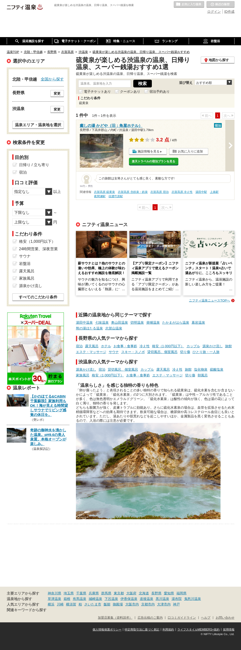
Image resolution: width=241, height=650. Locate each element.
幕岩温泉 (198, 322)
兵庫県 (94, 593)
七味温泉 (102, 322)
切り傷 (185, 352)
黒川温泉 (162, 599)
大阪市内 (132, 604)
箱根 (67, 599)
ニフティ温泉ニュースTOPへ (209, 300)
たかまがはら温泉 (175, 322)
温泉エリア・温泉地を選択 (38, 125)
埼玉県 (69, 593)
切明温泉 (137, 322)
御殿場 (118, 604)
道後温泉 (146, 599)
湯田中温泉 (84, 322)
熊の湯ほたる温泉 (89, 328)
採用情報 (228, 629)
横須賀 (71, 604)
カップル (193, 346)
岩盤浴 (25, 264)
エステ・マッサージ (91, 352)
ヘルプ (205, 617)
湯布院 (177, 599)
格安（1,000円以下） (168, 346)
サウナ (114, 352)
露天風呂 (92, 346)
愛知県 (169, 593)
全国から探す (52, 79)
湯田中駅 (201, 192)
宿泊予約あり (159, 91)
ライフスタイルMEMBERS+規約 (198, 629)
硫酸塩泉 (216, 369)
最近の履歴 (220, 4)
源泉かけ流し (212, 346)
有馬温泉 (79, 599)
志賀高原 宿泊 (159, 192)
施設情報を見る (149, 151)
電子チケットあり (97, 91)
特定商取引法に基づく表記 (142, 629)
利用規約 (168, 629)
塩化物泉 (201, 369)
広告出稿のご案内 (150, 617)
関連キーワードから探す (27, 610)
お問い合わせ (225, 617)
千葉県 (81, 593)
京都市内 (148, 604)
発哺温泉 (153, 322)
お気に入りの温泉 (189, 4)
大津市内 (164, 604)
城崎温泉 (95, 599)
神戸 (176, 604)
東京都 (119, 593)
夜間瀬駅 (100, 196)
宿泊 (79, 346)
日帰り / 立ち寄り (34, 165)
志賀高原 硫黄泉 (104, 192)
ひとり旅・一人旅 (206, 352)
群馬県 (106, 593)
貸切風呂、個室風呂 (162, 352)
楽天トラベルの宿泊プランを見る (153, 161)
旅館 (228, 346)
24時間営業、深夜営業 (38, 249)
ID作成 (229, 11)
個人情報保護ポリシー (107, 629)
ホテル (106, 346)
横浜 (51, 604)
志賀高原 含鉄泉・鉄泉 (132, 192)
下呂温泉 (111, 599)
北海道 (144, 593)
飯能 (107, 604)
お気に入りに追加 (190, 151)
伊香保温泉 (128, 599)
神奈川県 (54, 593)
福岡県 (181, 593)
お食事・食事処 (125, 346)
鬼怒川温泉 (192, 599)
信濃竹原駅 (115, 196)
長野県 (156, 593)
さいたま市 (92, 604)
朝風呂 (203, 375)
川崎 (60, 604)
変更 (57, 93)
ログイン (214, 11)
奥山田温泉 (119, 322)
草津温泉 (54, 599)
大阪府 (131, 593)
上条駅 (214, 192)
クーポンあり (130, 91)
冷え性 (145, 346)
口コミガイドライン (182, 617)
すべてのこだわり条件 (38, 297)
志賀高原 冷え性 (182, 192)
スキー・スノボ (133, 352)
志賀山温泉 (113, 328)
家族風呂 (82, 375)
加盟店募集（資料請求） (115, 617)
